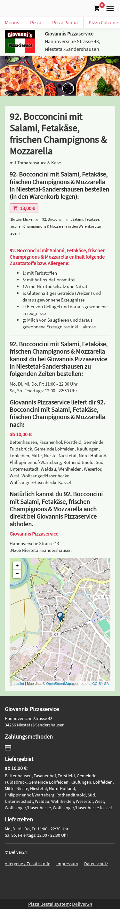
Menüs (12, 22)
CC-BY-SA (100, 684)
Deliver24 (82, 904)
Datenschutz (96, 863)
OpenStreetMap (58, 684)
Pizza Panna (65, 22)
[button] (109, 7)
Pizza (35, 22)
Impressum (67, 863)
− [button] (17, 574)
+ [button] (17, 565)
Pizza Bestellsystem (49, 904)
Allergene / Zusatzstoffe (27, 863)
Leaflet (18, 684)
